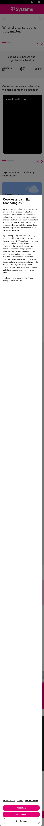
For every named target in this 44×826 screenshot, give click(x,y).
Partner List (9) (31, 800)
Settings (22, 821)
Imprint (20, 800)
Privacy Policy (9, 800)
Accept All (22, 808)
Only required (22, 814)
